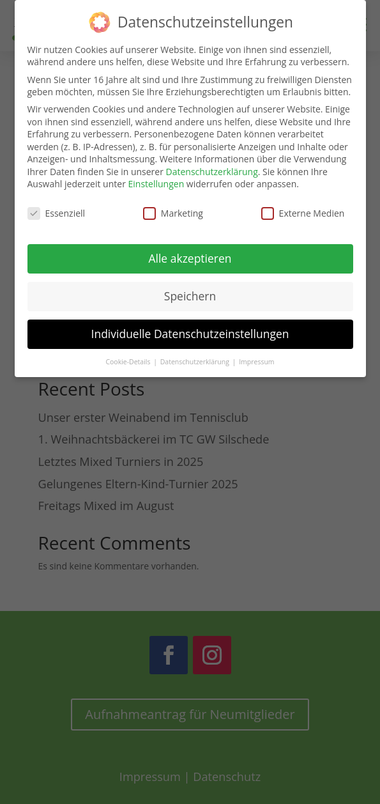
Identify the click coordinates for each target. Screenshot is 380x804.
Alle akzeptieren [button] (189, 251)
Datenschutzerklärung (212, 165)
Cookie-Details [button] (128, 355)
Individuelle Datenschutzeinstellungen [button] (190, 327)
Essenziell (56, 207)
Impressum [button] (256, 355)
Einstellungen (156, 178)
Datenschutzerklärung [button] (195, 355)
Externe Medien (303, 207)
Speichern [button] (190, 289)
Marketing (173, 207)
